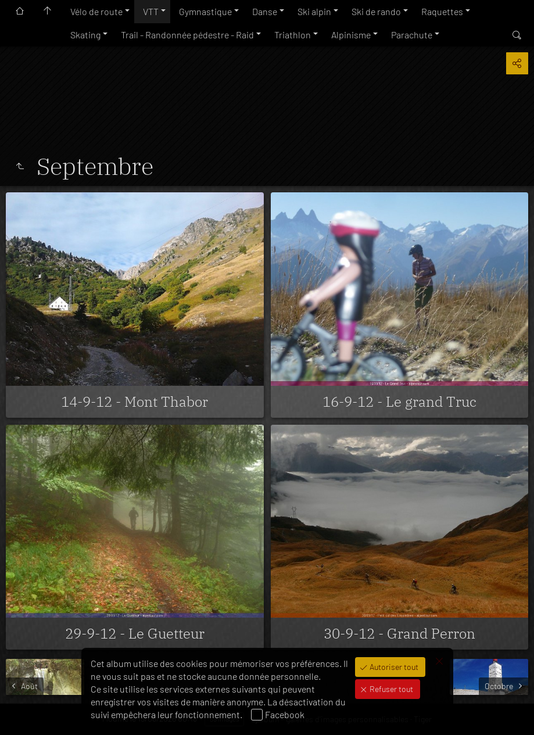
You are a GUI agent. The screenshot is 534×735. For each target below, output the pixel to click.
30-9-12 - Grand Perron (399, 633)
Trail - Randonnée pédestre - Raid (187, 34)
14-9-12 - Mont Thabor (134, 401)
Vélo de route (96, 11)
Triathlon (292, 34)
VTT (151, 11)
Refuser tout (390, 689)
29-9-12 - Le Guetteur (135, 633)
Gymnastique (205, 11)
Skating (85, 34)
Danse (264, 11)
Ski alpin (314, 11)
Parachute (411, 34)
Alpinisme (351, 34)
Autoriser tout (393, 667)
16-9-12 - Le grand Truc (399, 401)
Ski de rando (376, 11)
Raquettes (442, 11)
